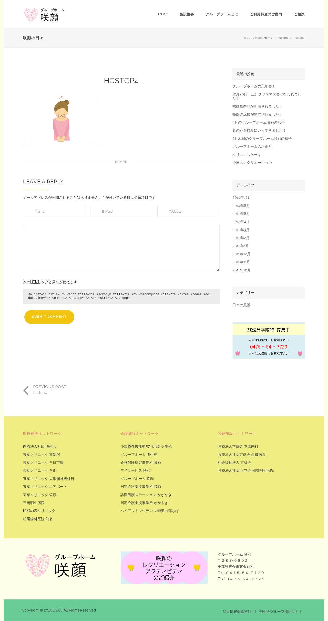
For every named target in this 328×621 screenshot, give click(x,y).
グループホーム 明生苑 (138, 455)
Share (121, 162)
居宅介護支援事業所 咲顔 (140, 487)
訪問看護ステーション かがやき (146, 495)
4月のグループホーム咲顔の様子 (258, 122)
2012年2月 (241, 238)
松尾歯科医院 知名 (38, 519)
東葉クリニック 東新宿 (41, 455)
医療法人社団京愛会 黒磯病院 (241, 455)
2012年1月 (240, 246)
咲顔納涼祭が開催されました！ (257, 114)
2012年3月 (241, 230)
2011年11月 (241, 262)
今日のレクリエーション (252, 163)
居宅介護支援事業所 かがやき (144, 503)
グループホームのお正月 (252, 147)
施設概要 (187, 14)
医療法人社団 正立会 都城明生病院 (246, 470)
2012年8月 (241, 214)
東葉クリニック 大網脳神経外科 (48, 479)
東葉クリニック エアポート (45, 487)
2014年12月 (241, 198)
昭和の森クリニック (39, 511)
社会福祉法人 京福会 (234, 463)
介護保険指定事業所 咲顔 (140, 463)
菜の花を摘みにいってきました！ (259, 130)
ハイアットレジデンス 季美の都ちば (149, 511)
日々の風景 (241, 305)
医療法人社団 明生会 (39, 446)
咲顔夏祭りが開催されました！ (257, 106)
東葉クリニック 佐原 (39, 495)
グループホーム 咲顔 (137, 479)
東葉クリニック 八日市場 (43, 463)
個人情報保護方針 (237, 611)
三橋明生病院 (34, 503)
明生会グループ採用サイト (280, 611)
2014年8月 (241, 206)
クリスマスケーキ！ (248, 155)
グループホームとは (222, 14)
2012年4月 (241, 222)
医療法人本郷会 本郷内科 (238, 446)
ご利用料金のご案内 (266, 14)
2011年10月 (241, 270)
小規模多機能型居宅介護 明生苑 (146, 446)
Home (162, 14)
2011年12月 (241, 254)
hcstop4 (283, 38)
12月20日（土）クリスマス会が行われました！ (266, 96)
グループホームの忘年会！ (253, 86)
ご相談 (299, 14)
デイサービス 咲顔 (135, 470)
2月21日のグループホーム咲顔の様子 (262, 139)
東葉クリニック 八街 (39, 470)
